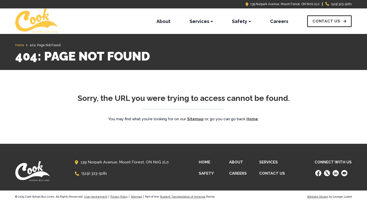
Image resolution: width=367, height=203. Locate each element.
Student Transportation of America (182, 196)
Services (268, 162)
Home (204, 162)
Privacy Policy (119, 196)
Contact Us (272, 173)
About (236, 162)
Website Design (317, 196)
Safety (206, 173)
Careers (238, 173)
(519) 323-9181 (341, 4)
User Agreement (95, 196)
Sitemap (136, 196)
